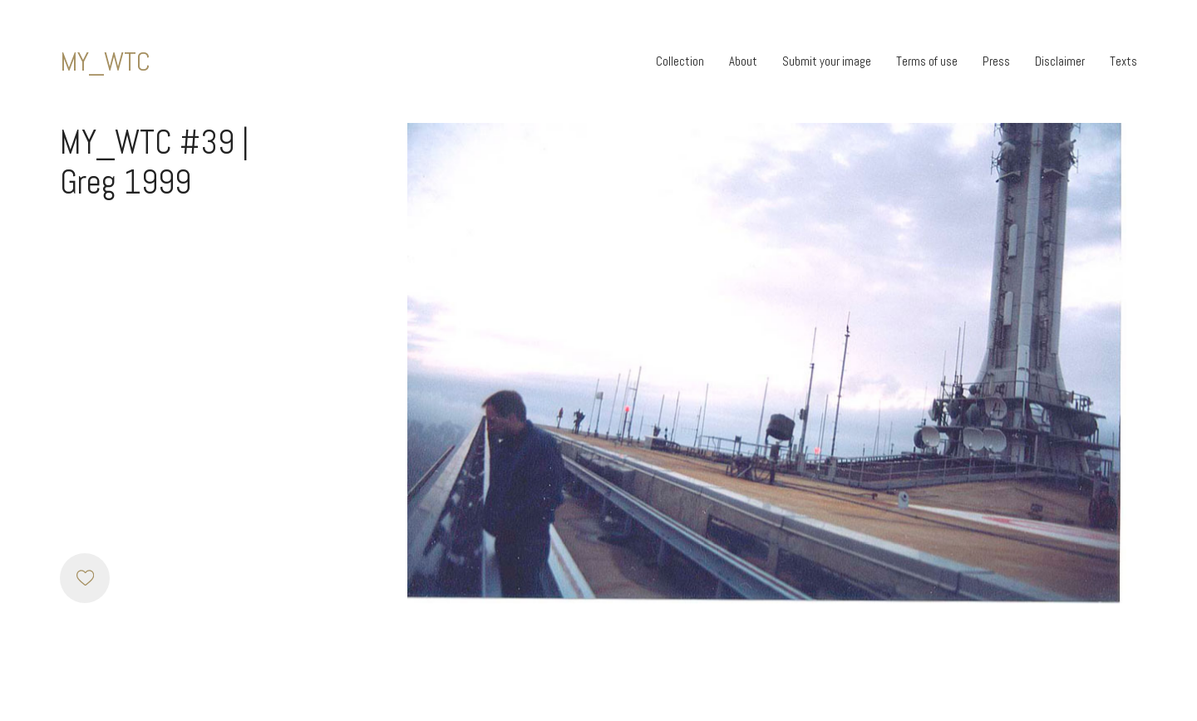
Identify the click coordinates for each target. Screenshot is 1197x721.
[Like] (85, 578)
